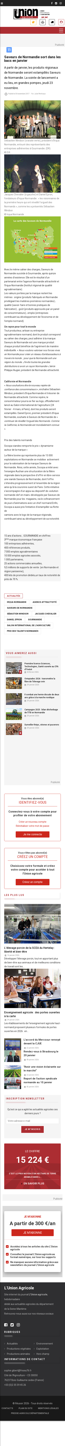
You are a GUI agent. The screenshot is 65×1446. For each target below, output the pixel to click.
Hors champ (42, 1354)
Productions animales (18, 1354)
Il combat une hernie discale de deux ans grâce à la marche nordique (41, 696)
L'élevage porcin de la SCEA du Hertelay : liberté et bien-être (29, 949)
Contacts (7, 1408)
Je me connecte (61, 22)
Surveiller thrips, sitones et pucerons (41, 725)
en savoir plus (34, 1183)
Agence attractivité (45, 602)
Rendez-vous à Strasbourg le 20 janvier (41, 1053)
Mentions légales (48, 1408)
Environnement (44, 1343)
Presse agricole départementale (30, 1413)
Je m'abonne (33, 22)
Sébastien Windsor (18, 614)
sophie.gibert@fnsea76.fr (18, 1370)
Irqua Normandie (16, 602)
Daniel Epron (14, 619)
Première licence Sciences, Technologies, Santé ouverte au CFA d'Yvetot (41, 666)
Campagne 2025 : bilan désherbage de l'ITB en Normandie (41, 711)
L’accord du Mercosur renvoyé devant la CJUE (42, 1041)
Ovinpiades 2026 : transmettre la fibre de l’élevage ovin (39, 680)
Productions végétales (19, 1348)
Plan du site (25, 1408)
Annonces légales (43, 22)
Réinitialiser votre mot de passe (32, 826)
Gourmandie (35, 619)
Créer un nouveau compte (32, 821)
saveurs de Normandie (19, 608)
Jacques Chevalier (45, 614)
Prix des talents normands (22, 631)
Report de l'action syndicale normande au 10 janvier (40, 1080)
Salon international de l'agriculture (28, 625)
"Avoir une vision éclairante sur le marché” (42, 1068)
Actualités (13, 596)
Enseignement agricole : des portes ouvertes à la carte (32, 1014)
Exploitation (42, 1348)
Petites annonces (52, 22)
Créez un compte (32, 882)
